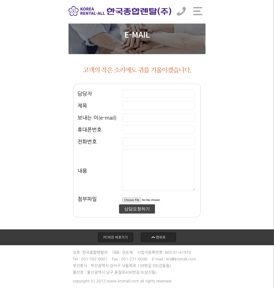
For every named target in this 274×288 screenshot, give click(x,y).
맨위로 (156, 237)
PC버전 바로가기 (115, 237)
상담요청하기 (137, 208)
